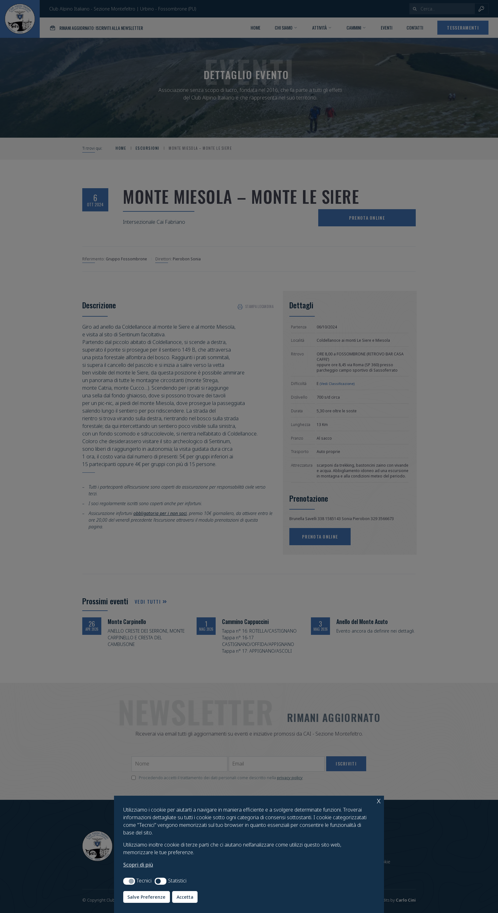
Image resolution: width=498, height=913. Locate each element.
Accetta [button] (185, 897)
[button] (129, 881)
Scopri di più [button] (138, 864)
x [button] (379, 800)
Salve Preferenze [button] (146, 897)
